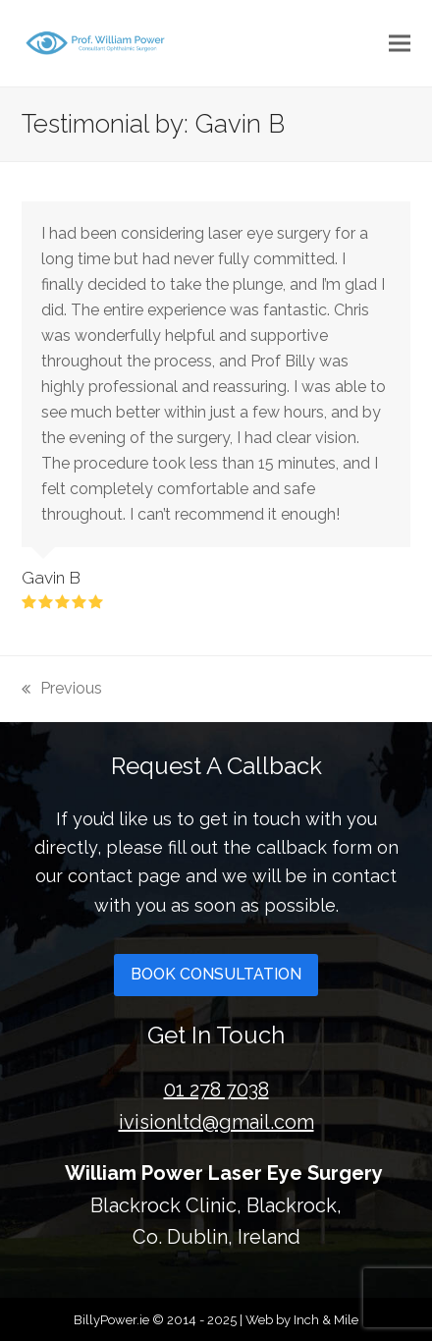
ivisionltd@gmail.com (216, 1122)
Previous (62, 687)
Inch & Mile (326, 1320)
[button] (399, 42)
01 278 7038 (216, 1089)
